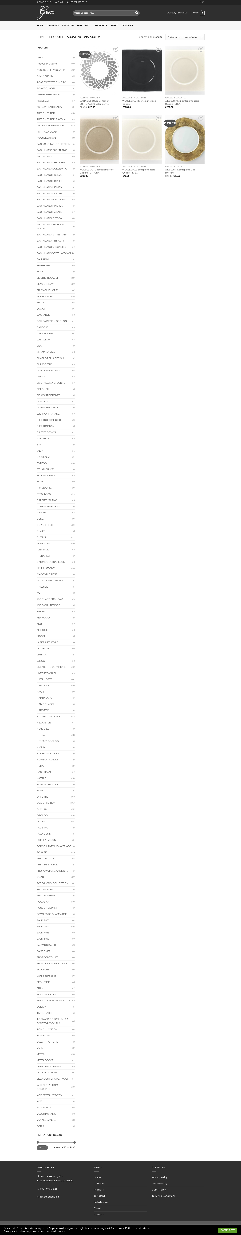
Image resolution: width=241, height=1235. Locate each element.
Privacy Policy (159, 1177)
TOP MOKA (43, 1035)
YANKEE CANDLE (46, 1120)
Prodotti (68, 25)
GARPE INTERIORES (48, 506)
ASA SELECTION (46, 138)
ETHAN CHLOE (45, 469)
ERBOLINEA (43, 457)
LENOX (41, 661)
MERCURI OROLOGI (48, 741)
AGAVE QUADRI (46, 88)
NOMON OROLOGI (47, 784)
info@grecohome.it (48, 1197)
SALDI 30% (43, 926)
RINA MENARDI (45, 889)
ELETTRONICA (45, 426)
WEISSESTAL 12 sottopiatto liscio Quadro (139, 102)
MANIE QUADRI (45, 704)
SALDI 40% (43, 932)
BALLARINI (43, 259)
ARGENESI (43, 101)
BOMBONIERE (45, 296)
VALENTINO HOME (47, 1042)
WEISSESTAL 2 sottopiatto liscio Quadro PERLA (138, 171)
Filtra (42, 1148)
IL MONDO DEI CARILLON (51, 562)
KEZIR (40, 623)
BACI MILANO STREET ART (52, 234)
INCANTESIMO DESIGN (50, 580)
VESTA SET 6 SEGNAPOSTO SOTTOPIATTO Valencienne (94, 102)
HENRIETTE (43, 543)
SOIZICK (41, 1006)
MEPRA (41, 735)
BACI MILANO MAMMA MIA (51, 199)
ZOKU (40, 1126)
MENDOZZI (43, 728)
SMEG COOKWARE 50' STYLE (54, 1000)
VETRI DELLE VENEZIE (49, 1066)
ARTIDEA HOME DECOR (50, 125)
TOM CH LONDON (47, 1029)
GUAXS (41, 531)
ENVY (40, 451)
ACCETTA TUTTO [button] (227, 1230)
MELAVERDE (44, 722)
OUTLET (42, 821)
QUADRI (41, 877)
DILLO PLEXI (43, 401)
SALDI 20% (43, 920)
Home (40, 25)
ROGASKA (43, 901)
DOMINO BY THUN (47, 407)
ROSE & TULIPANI (47, 908)
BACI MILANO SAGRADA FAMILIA (51, 226)
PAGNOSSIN (44, 833)
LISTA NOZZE (44, 679)
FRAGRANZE (44, 488)
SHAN (40, 988)
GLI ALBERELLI (45, 525)
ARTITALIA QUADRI (48, 131)
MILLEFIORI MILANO (48, 753)
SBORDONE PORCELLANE (52, 963)
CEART (41, 345)
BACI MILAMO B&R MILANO (52, 150)
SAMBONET (44, 951)
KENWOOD (43, 617)
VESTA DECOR (45, 1060)
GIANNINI (42, 512)
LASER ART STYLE (47, 642)
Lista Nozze (100, 25)
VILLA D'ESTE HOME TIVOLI (52, 1079)
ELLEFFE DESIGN (46, 432)
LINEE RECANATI (46, 673)
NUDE (40, 790)
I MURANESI (43, 556)
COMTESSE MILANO (48, 370)
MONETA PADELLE (47, 759)
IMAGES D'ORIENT (47, 574)
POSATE (42, 852)
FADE (40, 481)
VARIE (40, 1048)
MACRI (40, 691)
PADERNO (42, 827)
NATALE (41, 778)
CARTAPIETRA (45, 333)
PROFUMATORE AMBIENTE (52, 871)
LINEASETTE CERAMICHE (51, 667)
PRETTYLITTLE (45, 858)
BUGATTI (42, 308)
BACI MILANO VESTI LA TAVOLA (55, 253)
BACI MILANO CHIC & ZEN (51, 162)
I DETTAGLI (43, 549)
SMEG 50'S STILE (46, 994)
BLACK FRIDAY (45, 284)
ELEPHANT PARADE (48, 413)
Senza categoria (46, 976)
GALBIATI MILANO (47, 500)
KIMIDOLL (42, 630)
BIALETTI (42, 271)
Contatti (127, 25)
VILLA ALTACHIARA (48, 1072)
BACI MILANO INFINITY (49, 187)
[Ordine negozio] (185, 37)
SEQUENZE (43, 982)
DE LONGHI (43, 389)
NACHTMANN (44, 772)
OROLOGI (42, 815)
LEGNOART (43, 654)
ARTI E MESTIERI (46, 113)
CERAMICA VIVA (46, 352)
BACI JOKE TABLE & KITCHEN (53, 144)
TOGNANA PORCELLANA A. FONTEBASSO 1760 (53, 1021)
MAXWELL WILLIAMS (48, 716)
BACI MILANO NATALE (49, 212)
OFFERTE (42, 796)
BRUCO (41, 302)
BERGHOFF (43, 265)
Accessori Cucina (47, 63)
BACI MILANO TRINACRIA (51, 240)
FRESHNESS (44, 494)
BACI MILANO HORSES (49, 181)
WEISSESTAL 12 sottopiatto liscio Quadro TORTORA (97, 171)
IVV (38, 593)
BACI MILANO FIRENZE (49, 175)
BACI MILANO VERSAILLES (52, 247)
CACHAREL (43, 315)
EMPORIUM (43, 438)
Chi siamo (53, 25)
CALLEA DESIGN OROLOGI (52, 321)
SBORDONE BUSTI (47, 957)
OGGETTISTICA (46, 803)
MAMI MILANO (44, 698)
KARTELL (42, 611)
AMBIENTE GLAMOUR (49, 94)
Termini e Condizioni (163, 1196)
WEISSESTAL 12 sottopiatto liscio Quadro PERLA (182, 102)
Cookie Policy (159, 1183)
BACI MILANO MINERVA (50, 206)
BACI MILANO (44, 156)
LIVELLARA (43, 685)
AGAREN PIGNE (46, 76)
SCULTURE (43, 969)
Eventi (114, 25)
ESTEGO (42, 463)
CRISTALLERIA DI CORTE (51, 383)
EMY (39, 444)
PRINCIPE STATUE (47, 864)
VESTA (41, 1054)
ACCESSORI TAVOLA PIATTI (53, 70)
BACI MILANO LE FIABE (49, 193)
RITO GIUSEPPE (46, 895)
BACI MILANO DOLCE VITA (52, 168)
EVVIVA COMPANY (47, 475)
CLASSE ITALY (45, 364)
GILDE (40, 518)
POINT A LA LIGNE (47, 840)
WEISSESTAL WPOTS (49, 1095)
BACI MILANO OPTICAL (50, 218)
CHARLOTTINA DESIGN (50, 358)
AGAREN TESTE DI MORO (51, 82)
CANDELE (42, 327)
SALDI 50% (43, 938)
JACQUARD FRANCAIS (50, 599)
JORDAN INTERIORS (48, 605)
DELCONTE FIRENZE (48, 395)
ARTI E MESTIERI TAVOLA (51, 119)
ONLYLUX (42, 809)
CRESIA (41, 376)
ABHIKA (41, 57)
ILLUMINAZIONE (46, 568)
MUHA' (40, 766)
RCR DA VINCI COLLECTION (52, 883)
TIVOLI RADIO (44, 1013)
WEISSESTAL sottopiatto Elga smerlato (180, 171)
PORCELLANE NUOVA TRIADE (54, 846)
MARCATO (43, 710)
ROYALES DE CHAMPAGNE (52, 914)
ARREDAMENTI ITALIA (49, 107)
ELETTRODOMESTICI (49, 420)
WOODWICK (44, 1107)
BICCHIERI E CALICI (47, 278)
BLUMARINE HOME (47, 290)
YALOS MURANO (46, 1114)
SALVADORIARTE (47, 945)
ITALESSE (42, 586)
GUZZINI (41, 537)
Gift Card (83, 25)
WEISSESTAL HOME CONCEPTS (48, 1087)
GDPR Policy (159, 1189)
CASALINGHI (44, 339)
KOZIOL (41, 636)
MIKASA (41, 747)
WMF (39, 1101)
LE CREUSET (44, 648)
